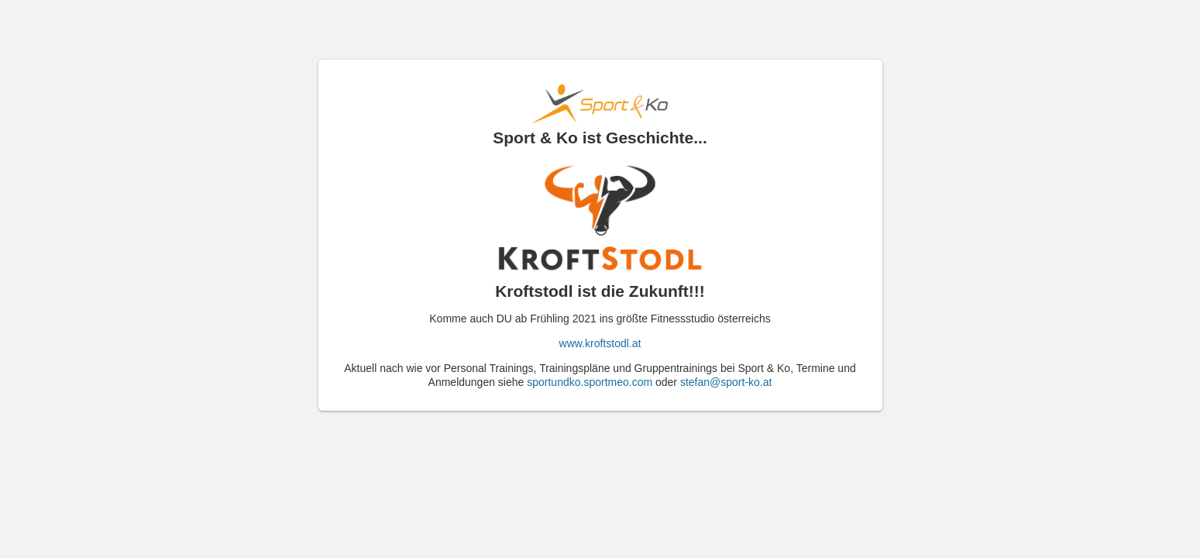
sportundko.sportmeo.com (589, 382)
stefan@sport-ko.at (726, 382)
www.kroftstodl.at (600, 343)
